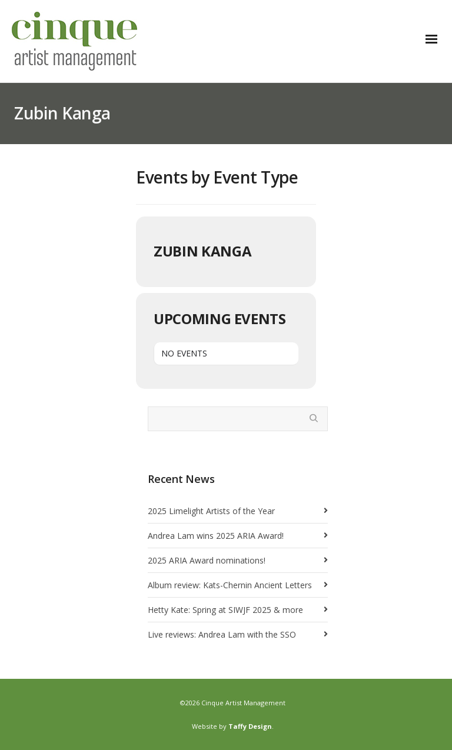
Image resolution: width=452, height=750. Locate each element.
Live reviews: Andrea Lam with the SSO (222, 634)
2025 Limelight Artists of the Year (211, 510)
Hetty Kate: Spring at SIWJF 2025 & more (225, 609)
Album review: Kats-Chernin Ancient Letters (230, 585)
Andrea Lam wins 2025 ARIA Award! (216, 535)
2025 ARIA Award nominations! (206, 560)
